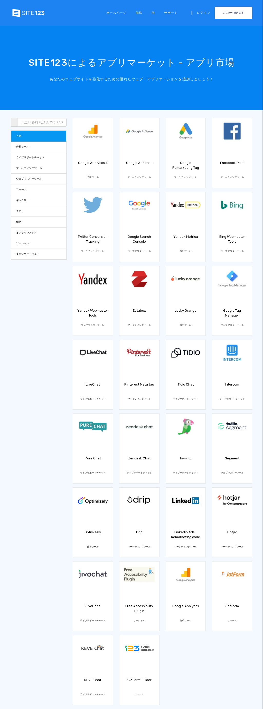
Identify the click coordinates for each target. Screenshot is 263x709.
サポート (170, 13)
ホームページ (116, 13)
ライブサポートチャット (30, 157)
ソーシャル (22, 243)
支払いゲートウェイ (27, 253)
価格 (139, 13)
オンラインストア (26, 232)
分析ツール (22, 146)
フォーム (21, 189)
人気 (18, 135)
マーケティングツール (29, 168)
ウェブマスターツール (29, 178)
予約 (18, 211)
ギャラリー (22, 200)
